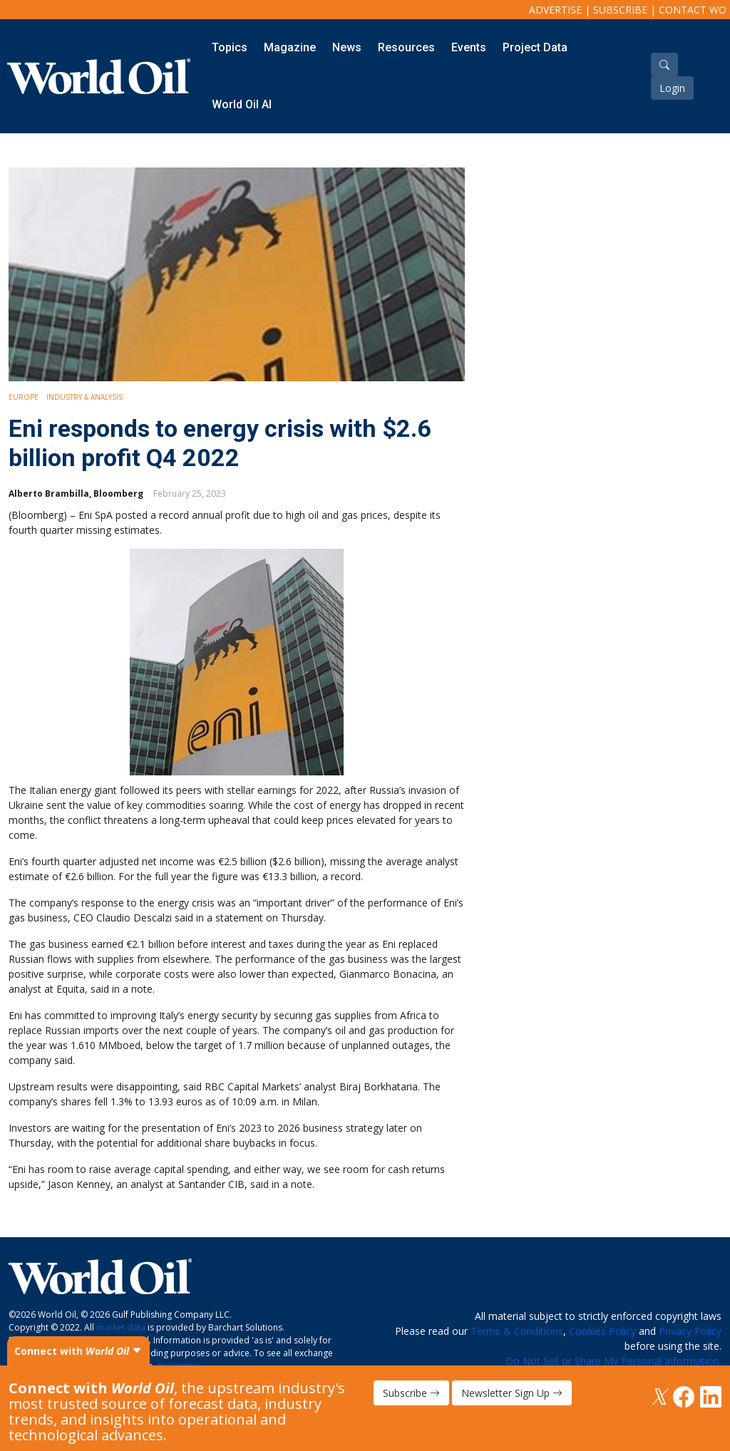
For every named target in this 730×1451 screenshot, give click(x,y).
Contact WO (692, 9)
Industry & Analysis (84, 397)
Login (672, 88)
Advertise (555, 9)
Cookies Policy (602, 1331)
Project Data (535, 47)
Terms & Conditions (517, 1331)
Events (468, 47)
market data (120, 1327)
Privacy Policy (690, 1331)
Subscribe (620, 9)
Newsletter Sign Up (511, 1393)
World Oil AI (242, 104)
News (346, 47)
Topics (229, 47)
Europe (23, 397)
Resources (406, 47)
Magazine (290, 47)
